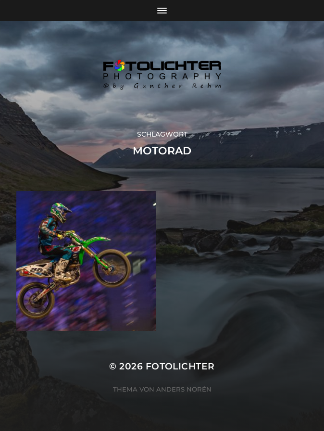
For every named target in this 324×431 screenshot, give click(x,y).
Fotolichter (180, 366)
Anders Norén (184, 389)
